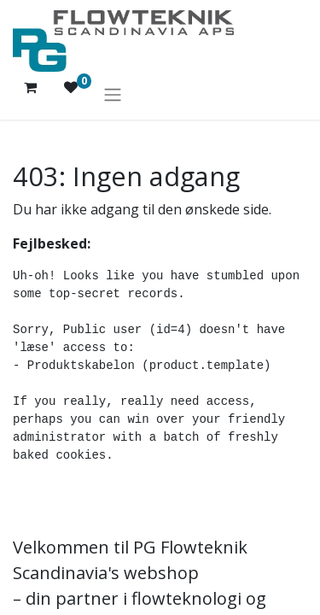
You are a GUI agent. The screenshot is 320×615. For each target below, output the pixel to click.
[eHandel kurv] (30, 94)
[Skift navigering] (113, 94)
